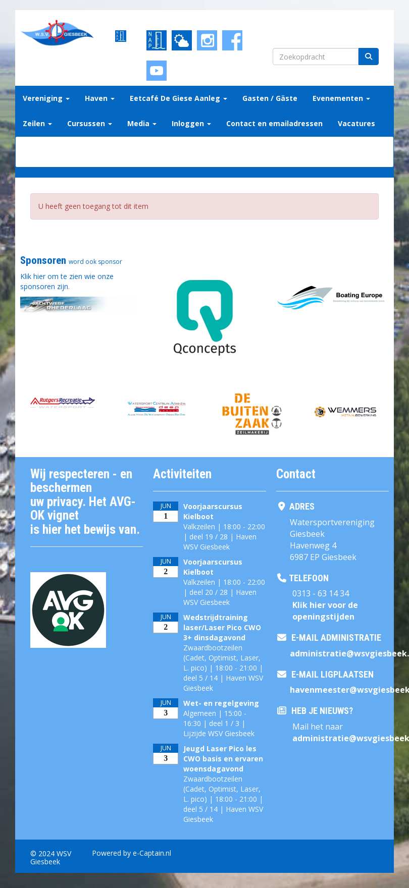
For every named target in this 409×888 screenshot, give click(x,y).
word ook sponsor (95, 261)
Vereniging (46, 98)
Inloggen (191, 123)
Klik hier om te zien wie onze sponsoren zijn (67, 281)
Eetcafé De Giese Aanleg (178, 98)
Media (142, 123)
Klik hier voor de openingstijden (325, 610)
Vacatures (356, 123)
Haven (100, 98)
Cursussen (89, 123)
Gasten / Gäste (269, 98)
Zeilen (37, 123)
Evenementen (341, 98)
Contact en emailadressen (274, 123)
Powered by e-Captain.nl (131, 853)
